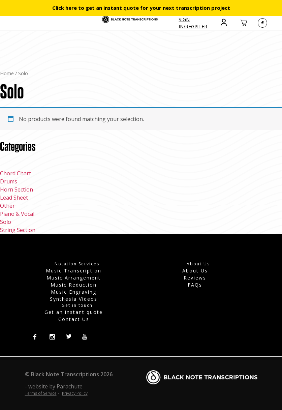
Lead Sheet (14, 197)
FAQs (195, 285)
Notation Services (77, 264)
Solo (5, 222)
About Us (195, 270)
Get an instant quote (73, 312)
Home (7, 73)
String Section (17, 230)
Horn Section (16, 189)
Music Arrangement (73, 277)
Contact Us (73, 319)
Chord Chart (15, 173)
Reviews (195, 277)
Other (7, 205)
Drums (8, 181)
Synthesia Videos (73, 299)
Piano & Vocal (17, 213)
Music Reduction (74, 285)
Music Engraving (73, 292)
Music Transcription (73, 270)
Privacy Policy (75, 393)
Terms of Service (41, 393)
